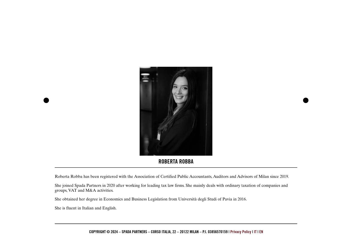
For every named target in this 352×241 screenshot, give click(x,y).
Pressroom (178, 47)
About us (62, 47)
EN (261, 232)
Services (101, 47)
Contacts (289, 47)
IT (255, 232)
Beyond (216, 47)
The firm (138, 47)
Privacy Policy (240, 232)
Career (252, 47)
